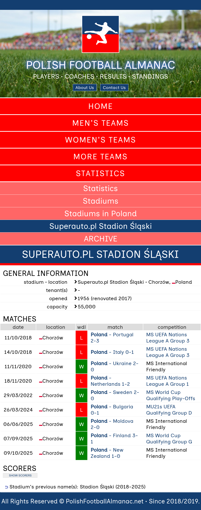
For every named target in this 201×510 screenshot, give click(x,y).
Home (100, 106)
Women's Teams (100, 140)
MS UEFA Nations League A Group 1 (167, 381)
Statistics (100, 173)
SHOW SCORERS (20, 475)
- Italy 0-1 (112, 352)
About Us (84, 87)
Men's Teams (100, 123)
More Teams (100, 156)
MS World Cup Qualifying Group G (169, 438)
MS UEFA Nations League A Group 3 (167, 337)
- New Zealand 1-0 (107, 453)
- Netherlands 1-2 (110, 381)
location (55, 327)
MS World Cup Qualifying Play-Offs (170, 395)
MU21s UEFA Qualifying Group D (169, 409)
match (115, 327)
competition (172, 327)
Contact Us (114, 87)
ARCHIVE (100, 238)
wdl (81, 327)
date (18, 327)
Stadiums (100, 201)
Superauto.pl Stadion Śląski (100, 226)
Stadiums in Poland (100, 213)
